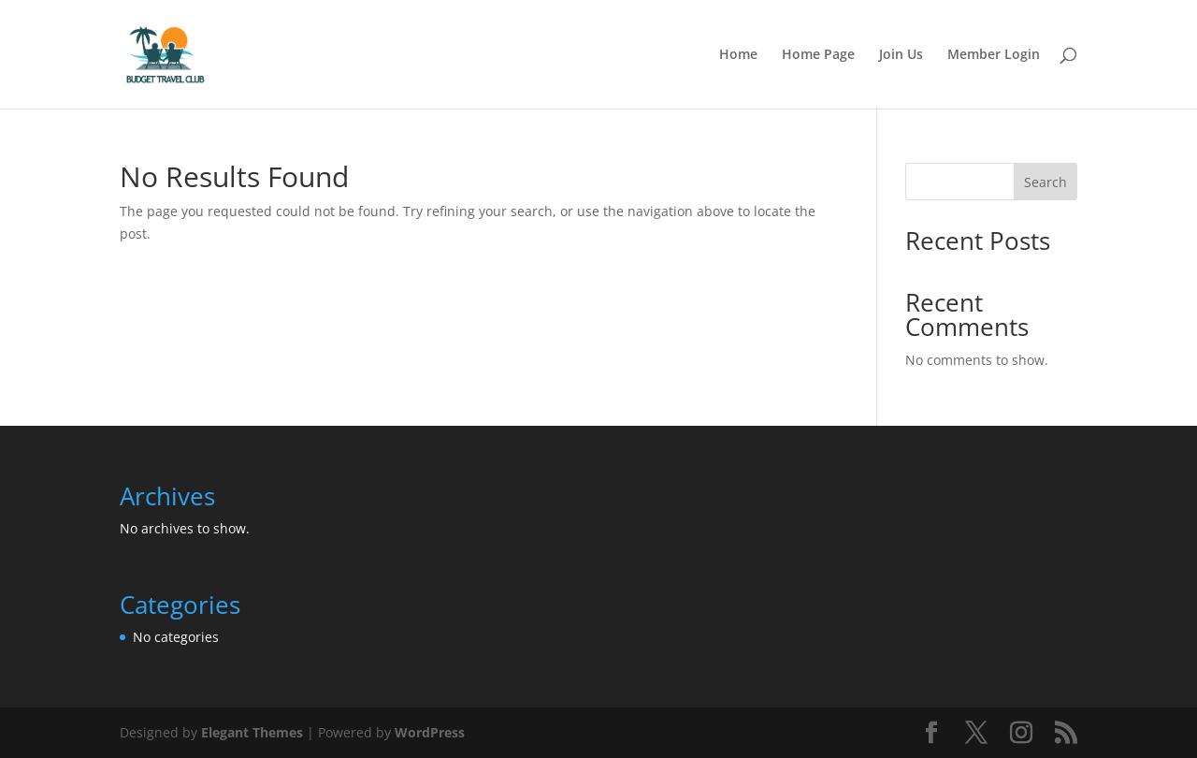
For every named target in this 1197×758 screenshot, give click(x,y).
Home (738, 55)
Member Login (993, 55)
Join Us (901, 55)
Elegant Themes (252, 732)
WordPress (430, 732)
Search (1045, 182)
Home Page (818, 55)
